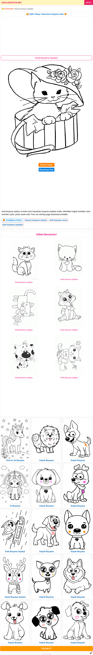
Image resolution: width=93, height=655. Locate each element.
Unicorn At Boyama (15, 460)
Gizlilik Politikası (46, 654)
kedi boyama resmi (58, 220)
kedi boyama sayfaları (13, 225)
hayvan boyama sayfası (36, 220)
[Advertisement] (46, 36)
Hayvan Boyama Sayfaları (23, 9)
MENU (89, 3)
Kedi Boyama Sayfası (24, 282)
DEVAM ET (46, 649)
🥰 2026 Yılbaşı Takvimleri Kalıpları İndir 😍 (46, 14)
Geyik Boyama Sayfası (15, 597)
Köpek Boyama (15, 643)
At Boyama (15, 506)
